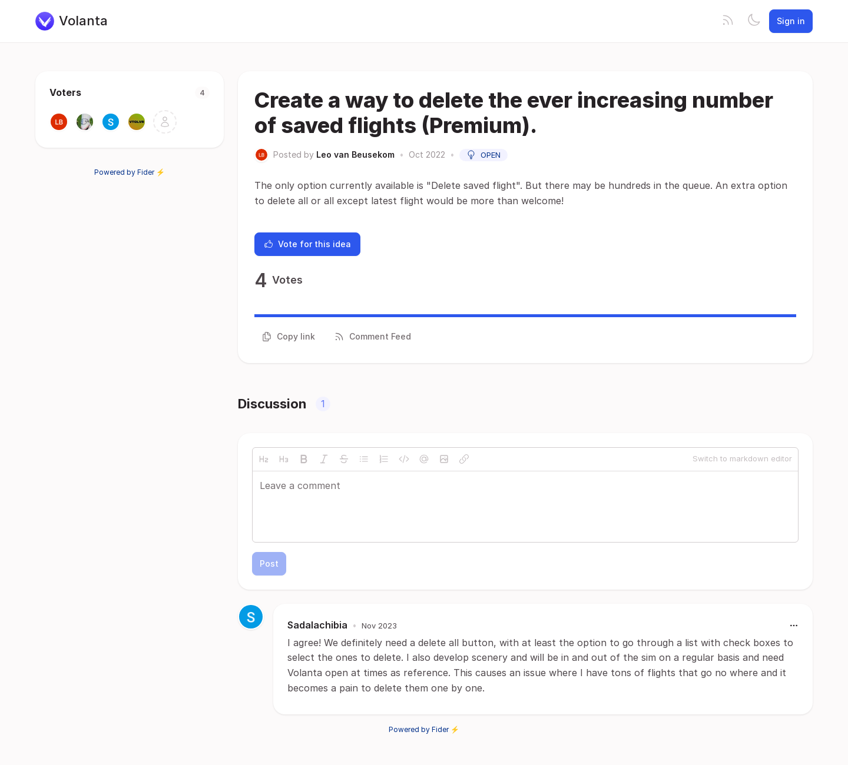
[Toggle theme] (753, 21)
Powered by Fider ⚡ (129, 172)
